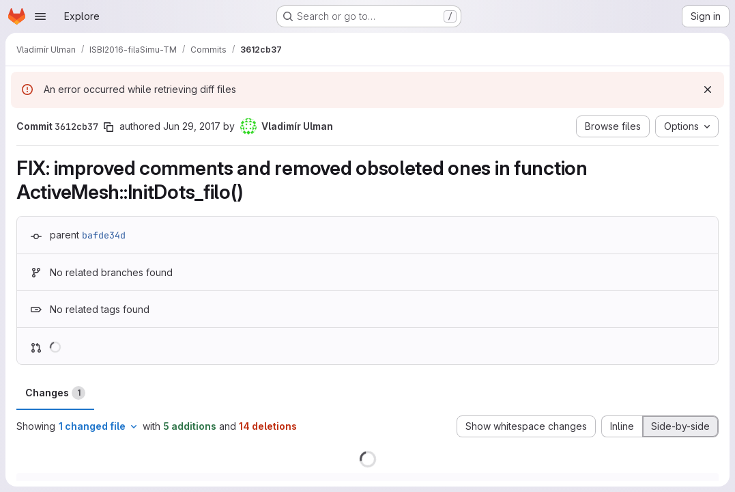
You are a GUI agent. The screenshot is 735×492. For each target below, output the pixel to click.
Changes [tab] (55, 393)
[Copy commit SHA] (108, 127)
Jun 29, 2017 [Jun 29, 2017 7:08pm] (191, 126)
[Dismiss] (708, 89)
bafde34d (104, 235)
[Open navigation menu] (40, 16)
